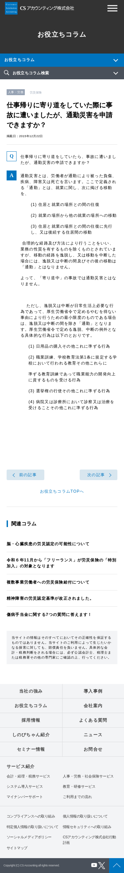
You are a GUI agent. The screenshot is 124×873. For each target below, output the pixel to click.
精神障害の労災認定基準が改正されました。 (50, 598)
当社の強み (31, 691)
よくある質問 (93, 720)
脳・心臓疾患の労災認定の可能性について (48, 544)
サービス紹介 (21, 766)
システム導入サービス (25, 786)
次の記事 (96, 475)
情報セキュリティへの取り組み (87, 827)
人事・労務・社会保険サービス (88, 776)
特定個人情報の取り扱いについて (33, 827)
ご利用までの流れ (77, 797)
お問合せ (93, 749)
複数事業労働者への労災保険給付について (48, 582)
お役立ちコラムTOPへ (62, 491)
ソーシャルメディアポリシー (29, 837)
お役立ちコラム (19, 59)
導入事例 (93, 691)
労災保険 (36, 92)
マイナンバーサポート (25, 797)
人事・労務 (15, 92)
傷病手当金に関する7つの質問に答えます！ (49, 614)
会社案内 (93, 705)
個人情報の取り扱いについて (85, 816)
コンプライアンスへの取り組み (31, 816)
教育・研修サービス (79, 786)
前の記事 (28, 475)
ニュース (93, 734)
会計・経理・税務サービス (28, 776)
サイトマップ (17, 848)
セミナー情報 (31, 749)
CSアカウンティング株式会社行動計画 (89, 840)
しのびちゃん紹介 (31, 734)
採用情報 (30, 720)
